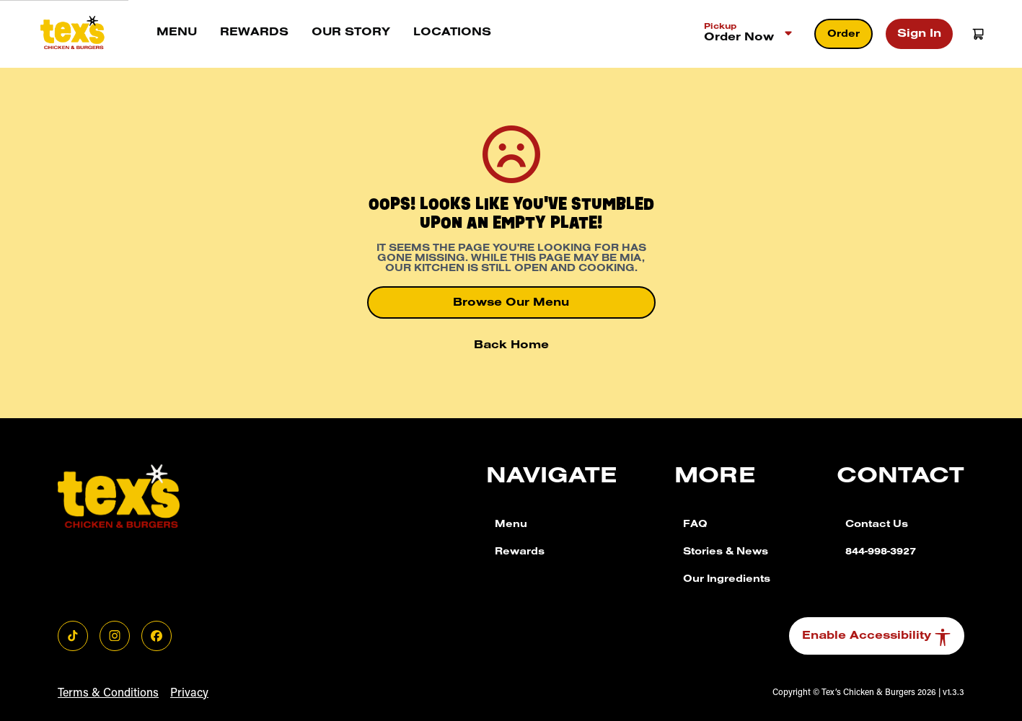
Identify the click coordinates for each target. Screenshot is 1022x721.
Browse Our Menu (511, 303)
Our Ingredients (726, 580)
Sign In (919, 34)
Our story (351, 33)
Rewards (254, 33)
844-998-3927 (880, 553)
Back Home (511, 346)
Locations (452, 33)
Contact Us (876, 526)
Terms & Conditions (108, 693)
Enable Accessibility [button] (876, 637)
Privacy (189, 693)
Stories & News (725, 553)
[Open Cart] (978, 34)
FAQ (695, 526)
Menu (177, 33)
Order (843, 35)
